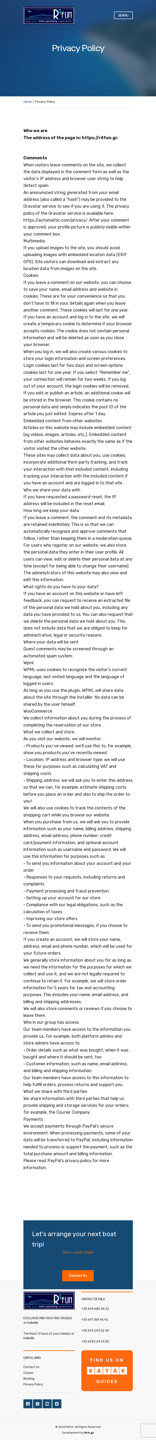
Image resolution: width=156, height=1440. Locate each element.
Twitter (56, 1403)
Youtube (47, 1403)
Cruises (28, 1373)
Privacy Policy (33, 1384)
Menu (123, 16)
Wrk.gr (89, 1432)
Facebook (27, 1403)
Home (27, 102)
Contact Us (31, 1367)
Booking (28, 1378)
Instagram (37, 1403)
